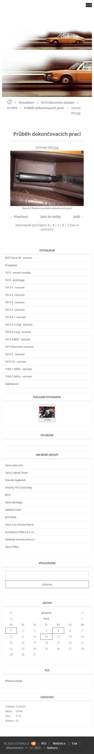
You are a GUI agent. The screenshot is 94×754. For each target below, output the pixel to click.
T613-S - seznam (14, 354)
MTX (7, 495)
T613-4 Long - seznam (18, 332)
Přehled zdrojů (13, 681)
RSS (43, 743)
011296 (47, 420)
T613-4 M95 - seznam (17, 339)
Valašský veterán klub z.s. (20, 539)
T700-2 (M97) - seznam (18, 376)
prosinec (46, 613)
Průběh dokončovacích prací (44, 108)
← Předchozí (19, 217)
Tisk (74, 743)
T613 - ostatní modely (17, 272)
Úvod (9, 101)
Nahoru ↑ (53, 748)
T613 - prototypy (14, 280)
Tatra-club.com (14, 465)
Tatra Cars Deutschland (19, 524)
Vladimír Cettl (13, 510)
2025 (46, 619)
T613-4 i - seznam (15, 317)
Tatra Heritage (13, 502)
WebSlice (59, 743)
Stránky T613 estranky (18, 487)
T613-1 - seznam (14, 287)
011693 (12, 108)
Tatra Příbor (12, 547)
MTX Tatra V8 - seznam (18, 258)
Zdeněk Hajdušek (15, 480)
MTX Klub (10, 517)
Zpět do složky (50, 217)
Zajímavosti (12, 384)
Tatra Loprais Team (16, 472)
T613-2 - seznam (14, 295)
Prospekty (11, 265)
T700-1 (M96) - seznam (18, 369)
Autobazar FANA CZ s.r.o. (19, 532)
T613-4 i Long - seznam (18, 324)
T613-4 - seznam (14, 309)
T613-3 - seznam (14, 302)
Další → (78, 217)
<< (11, 613)
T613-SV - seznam (15, 361)
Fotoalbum (26, 102)
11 (46, 636)
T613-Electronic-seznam (57, 102)
